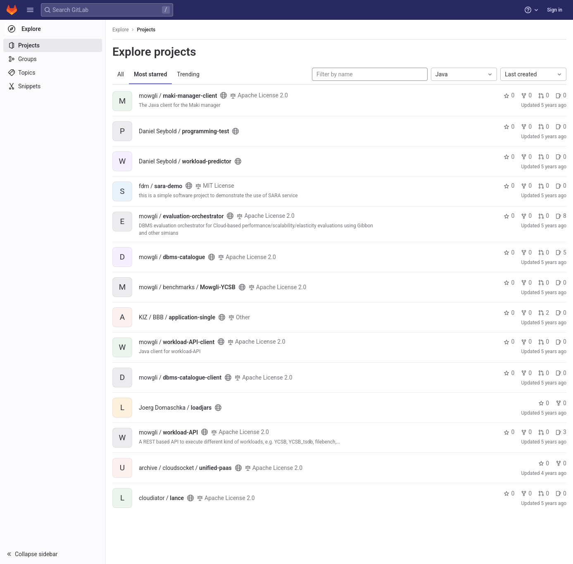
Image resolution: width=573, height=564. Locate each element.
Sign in (554, 10)
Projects (146, 30)
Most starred (150, 74)
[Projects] (52, 45)
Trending (188, 74)
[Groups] (52, 59)
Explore (120, 30)
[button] (30, 10)
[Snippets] (52, 86)
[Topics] (52, 72)
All (120, 74)
